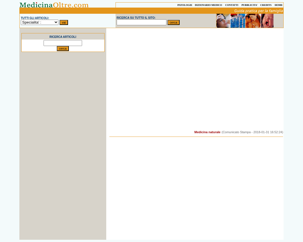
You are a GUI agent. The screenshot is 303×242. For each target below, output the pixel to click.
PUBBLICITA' (249, 5)
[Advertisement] (63, 156)
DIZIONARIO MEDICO (208, 5)
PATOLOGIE (184, 5)
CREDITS (266, 5)
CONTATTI (231, 5)
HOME (279, 5)
